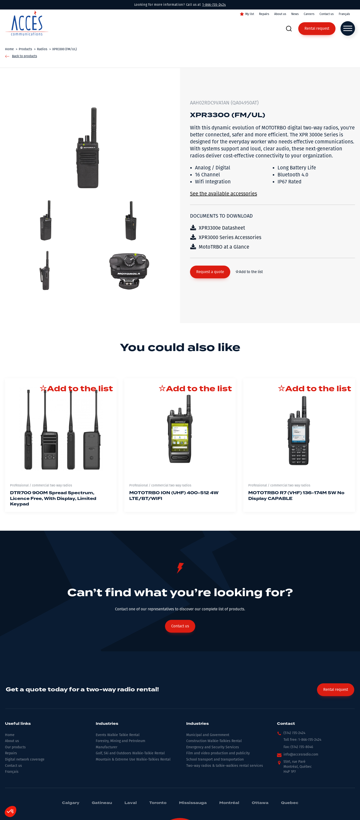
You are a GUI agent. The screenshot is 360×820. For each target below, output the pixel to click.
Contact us (327, 14)
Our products (15, 747)
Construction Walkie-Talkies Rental (214, 741)
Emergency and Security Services (212, 747)
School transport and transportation (215, 759)
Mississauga (193, 803)
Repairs (264, 14)
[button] (210, 272)
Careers (309, 14)
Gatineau (102, 803)
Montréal (229, 803)
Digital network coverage (24, 759)
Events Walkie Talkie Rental (118, 735)
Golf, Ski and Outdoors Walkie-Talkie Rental (130, 753)
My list (249, 14)
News (295, 14)
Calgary (70, 803)
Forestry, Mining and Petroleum (120, 741)
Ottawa (260, 803)
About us (280, 14)
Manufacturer (106, 747)
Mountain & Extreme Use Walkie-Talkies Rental (133, 759)
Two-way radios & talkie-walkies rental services (224, 766)
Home (9, 735)
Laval (130, 803)
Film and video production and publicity (218, 753)
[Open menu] (347, 28)
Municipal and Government (207, 735)
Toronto (157, 803)
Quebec (289, 803)
